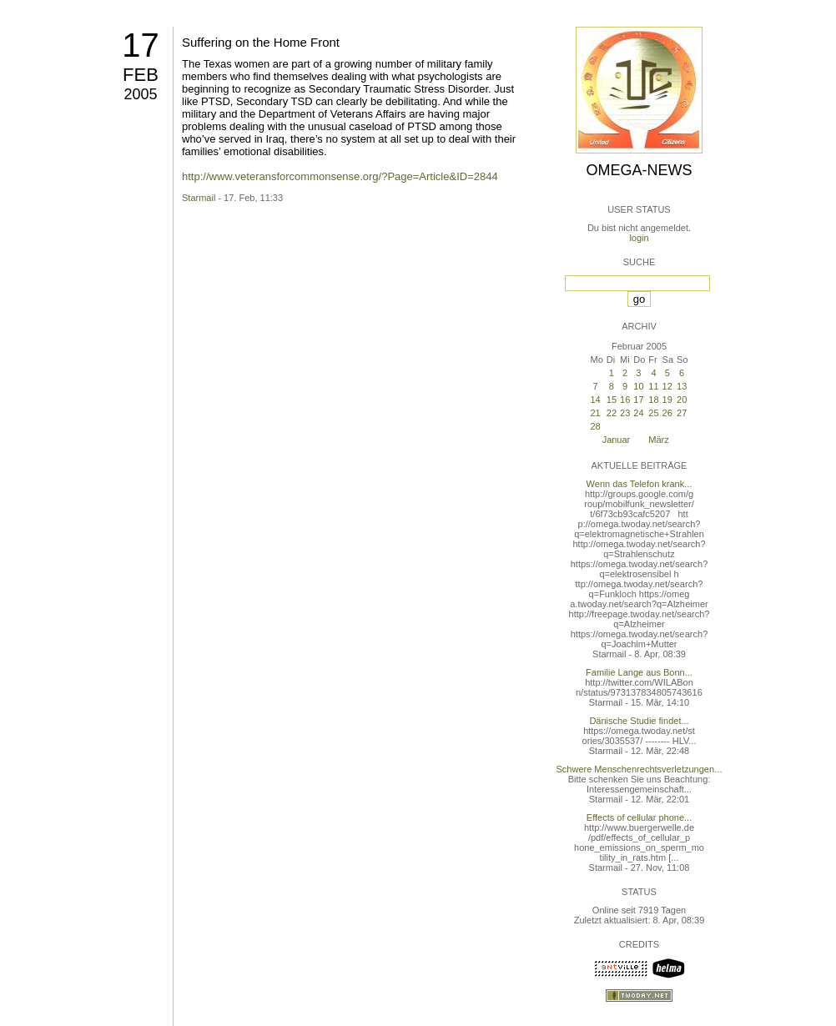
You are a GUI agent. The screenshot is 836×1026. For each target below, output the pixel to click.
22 (612, 413)
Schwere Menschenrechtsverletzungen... (639, 769)
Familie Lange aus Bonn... (639, 672)
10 (638, 386)
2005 (140, 94)
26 (667, 413)
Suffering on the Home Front (261, 42)
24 (638, 413)
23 (625, 413)
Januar (616, 440)
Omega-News (639, 170)
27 (682, 413)
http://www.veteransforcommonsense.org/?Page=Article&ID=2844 (340, 176)
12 (667, 386)
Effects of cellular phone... (639, 817)
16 (625, 400)
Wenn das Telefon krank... (639, 484)
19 (667, 400)
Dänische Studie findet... (638, 721)
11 (653, 386)
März (658, 440)
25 (653, 413)
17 (140, 45)
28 (595, 426)
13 (682, 386)
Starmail (198, 198)
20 (682, 400)
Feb (141, 74)
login (638, 238)
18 (653, 400)
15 (612, 400)
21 (595, 413)
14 (595, 400)
